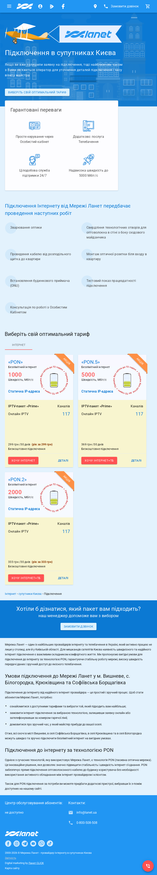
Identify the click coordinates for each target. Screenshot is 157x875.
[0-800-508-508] (148, 866)
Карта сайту (12, 868)
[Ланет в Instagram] (16, 843)
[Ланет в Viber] (41, 843)
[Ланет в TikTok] (50, 843)
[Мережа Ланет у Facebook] (63, 6)
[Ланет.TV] (51, 6)
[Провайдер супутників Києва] (25, 6)
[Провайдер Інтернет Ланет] (26, 833)
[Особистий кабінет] (40, 6)
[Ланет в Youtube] (33, 843)
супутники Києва (30, 593)
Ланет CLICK (36, 863)
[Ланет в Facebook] (8, 843)
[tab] (18, 345)
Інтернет (10, 593)
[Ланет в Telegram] (24, 843)
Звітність (10, 857)
